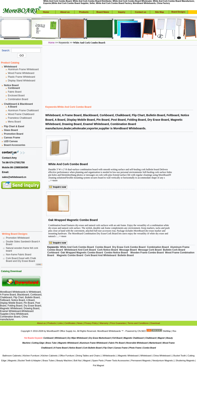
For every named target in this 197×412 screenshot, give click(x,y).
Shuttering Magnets (185, 360)
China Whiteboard (18, 314)
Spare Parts (98, 360)
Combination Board (18, 99)
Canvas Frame (120, 348)
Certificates (70, 323)
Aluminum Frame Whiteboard (23, 69)
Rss (174, 331)
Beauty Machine (64, 360)
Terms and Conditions (138, 323)
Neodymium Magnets (162, 360)
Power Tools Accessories (117, 360)
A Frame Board (61, 348)
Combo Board (149, 348)
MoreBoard (52, 331)
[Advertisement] (21, 208)
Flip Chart (107, 348)
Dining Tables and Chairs (88, 355)
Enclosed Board (16, 95)
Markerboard (155, 343)
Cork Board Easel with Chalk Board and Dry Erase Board (21, 259)
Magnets (12, 360)
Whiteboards (109, 355)
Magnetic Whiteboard (68, 343)
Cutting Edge (38, 343)
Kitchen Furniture (31, 355)
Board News (103, 12)
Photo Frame (135, 348)
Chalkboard (150, 338)
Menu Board (14, 121)
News (80, 323)
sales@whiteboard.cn (14, 177)
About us (65, 12)
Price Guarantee (118, 323)
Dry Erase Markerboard (100, 338)
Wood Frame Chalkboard (21, 114)
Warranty (104, 323)
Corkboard (48, 338)
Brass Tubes (49, 360)
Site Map (159, 12)
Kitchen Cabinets (49, 355)
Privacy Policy (91, 323)
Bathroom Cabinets (12, 355)
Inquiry (121, 12)
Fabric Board (14, 91)
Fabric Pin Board (117, 343)
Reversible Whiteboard (136, 343)
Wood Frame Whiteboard (21, 73)
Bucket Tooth (179, 355)
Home (46, 12)
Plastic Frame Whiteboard (21, 76)
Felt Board (117, 338)
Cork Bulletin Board (92, 348)
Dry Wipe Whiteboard (77, 338)
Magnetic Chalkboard (134, 338)
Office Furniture (66, 355)
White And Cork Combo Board (68, 164)
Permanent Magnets (141, 360)
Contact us (140, 12)
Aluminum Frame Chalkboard (23, 110)
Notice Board (75, 348)
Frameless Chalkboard (20, 118)
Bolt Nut (77, 360)
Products (84, 12)
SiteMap (167, 331)
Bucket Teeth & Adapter (29, 360)
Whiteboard (35, 292)
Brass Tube (51, 343)
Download (155, 323)
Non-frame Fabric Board (18, 254)
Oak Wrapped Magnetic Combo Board (73, 220)
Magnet (161, 338)
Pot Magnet (98, 365)
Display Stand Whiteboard (21, 80)
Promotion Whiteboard (17, 237)
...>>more (53, 180)
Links (60, 323)
